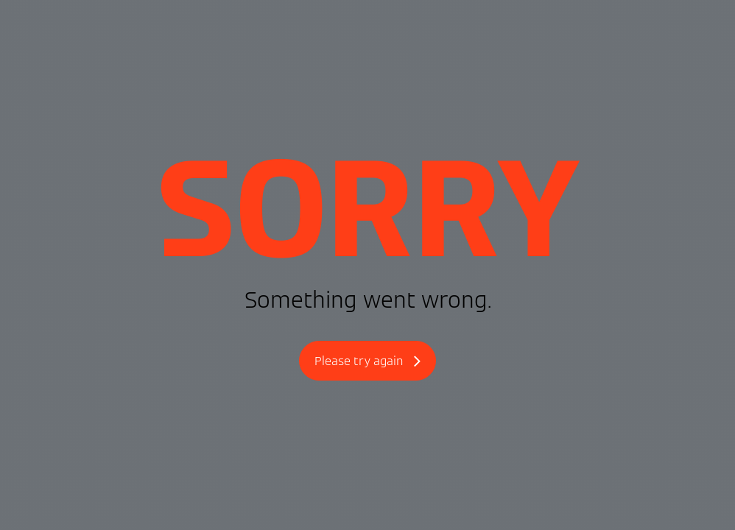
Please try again (367, 361)
